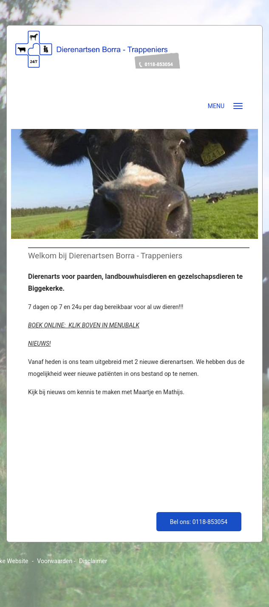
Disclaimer (93, 561)
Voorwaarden (54, 561)
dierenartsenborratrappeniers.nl (134, 63)
